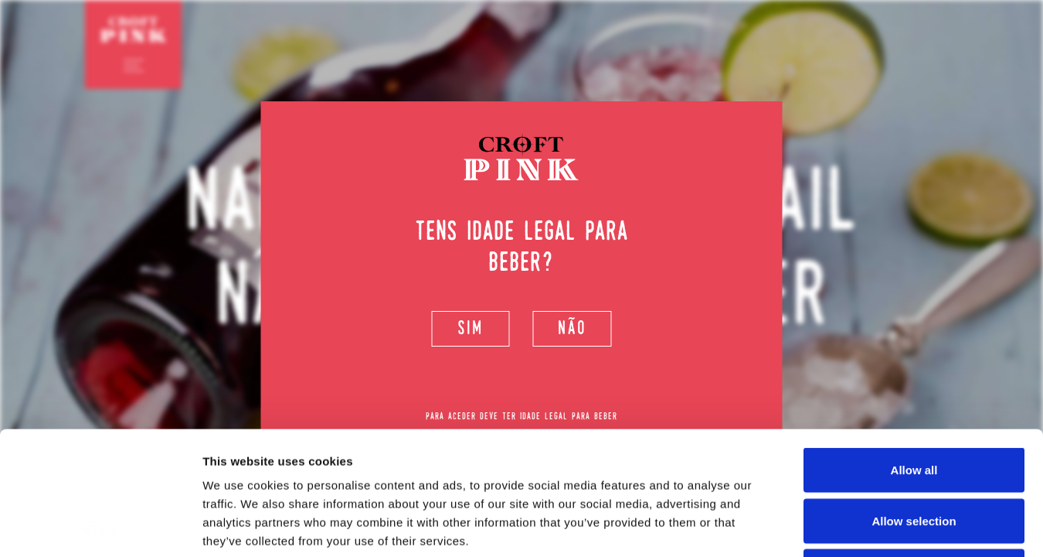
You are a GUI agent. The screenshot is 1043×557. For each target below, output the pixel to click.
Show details (811, 526)
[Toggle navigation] (133, 65)
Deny (914, 455)
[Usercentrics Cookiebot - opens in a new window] (100, 526)
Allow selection (913, 405)
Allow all (914, 354)
